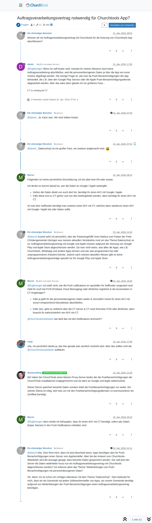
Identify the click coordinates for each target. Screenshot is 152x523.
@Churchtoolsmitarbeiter (40, 349)
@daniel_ (58, 113)
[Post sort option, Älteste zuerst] (104, 25)
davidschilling (34, 373)
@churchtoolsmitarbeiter (40, 319)
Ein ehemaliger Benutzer (39, 33)
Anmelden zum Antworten (122, 25)
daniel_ (31, 64)
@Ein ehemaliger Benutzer (48, 64)
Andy (30, 342)
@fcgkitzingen (35, 68)
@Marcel (58, 232)
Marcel (30, 175)
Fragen (25, 24)
